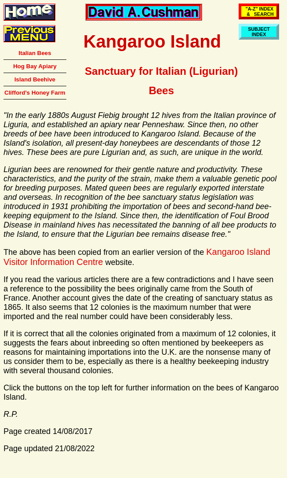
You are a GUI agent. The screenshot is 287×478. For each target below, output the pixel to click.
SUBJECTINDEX (259, 31)
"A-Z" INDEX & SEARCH (259, 11)
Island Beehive (35, 79)
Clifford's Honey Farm (34, 92)
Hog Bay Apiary (35, 66)
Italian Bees (34, 53)
